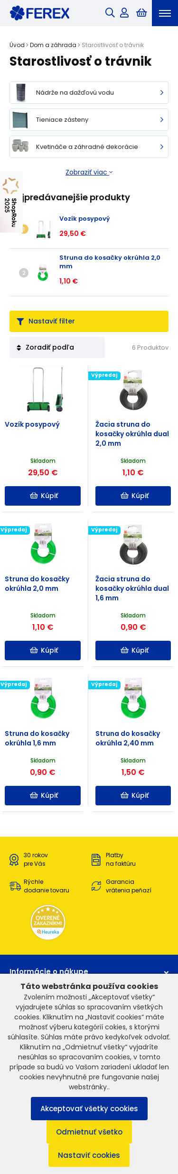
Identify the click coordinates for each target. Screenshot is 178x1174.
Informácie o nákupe (89, 972)
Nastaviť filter (46, 321)
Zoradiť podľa (45, 347)
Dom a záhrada (53, 45)
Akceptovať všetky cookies (89, 1109)
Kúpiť (44, 495)
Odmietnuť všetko (89, 1132)
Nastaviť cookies (89, 1155)
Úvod (17, 45)
